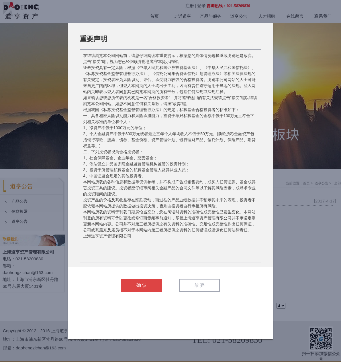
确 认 (141, 285)
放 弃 (199, 285)
